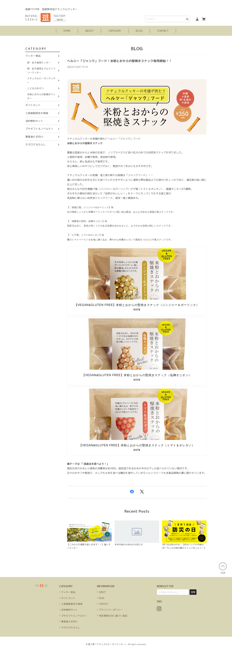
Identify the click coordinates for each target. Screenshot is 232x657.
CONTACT (163, 30)
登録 (193, 597)
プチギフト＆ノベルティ (39, 128)
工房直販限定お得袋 (36, 113)
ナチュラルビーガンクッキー (41, 80)
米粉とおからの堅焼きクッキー (41, 96)
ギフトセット (33, 105)
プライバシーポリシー (111, 615)
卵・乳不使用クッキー (39, 62)
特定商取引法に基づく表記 (113, 620)
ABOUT (89, 30)
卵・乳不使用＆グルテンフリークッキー (41, 70)
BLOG (139, 30)
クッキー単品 (33, 55)
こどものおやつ (35, 88)
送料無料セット (34, 121)
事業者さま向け (34, 136)
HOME (67, 30)
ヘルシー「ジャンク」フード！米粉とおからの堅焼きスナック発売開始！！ (128, 60)
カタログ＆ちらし (35, 144)
